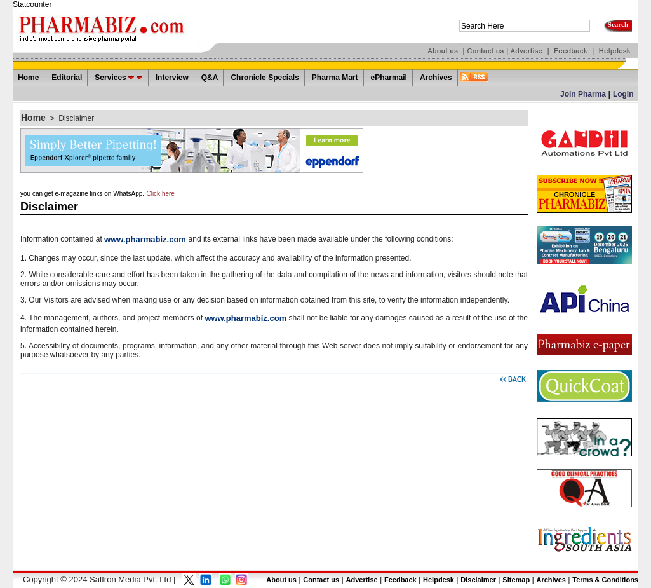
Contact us (321, 580)
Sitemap (516, 580)
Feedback (400, 580)
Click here (160, 193)
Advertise (361, 580)
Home (33, 118)
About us (281, 580)
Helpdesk (438, 580)
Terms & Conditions (605, 580)
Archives (550, 580)
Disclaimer (76, 118)
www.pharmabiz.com (146, 239)
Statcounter (32, 4)
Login (623, 94)
